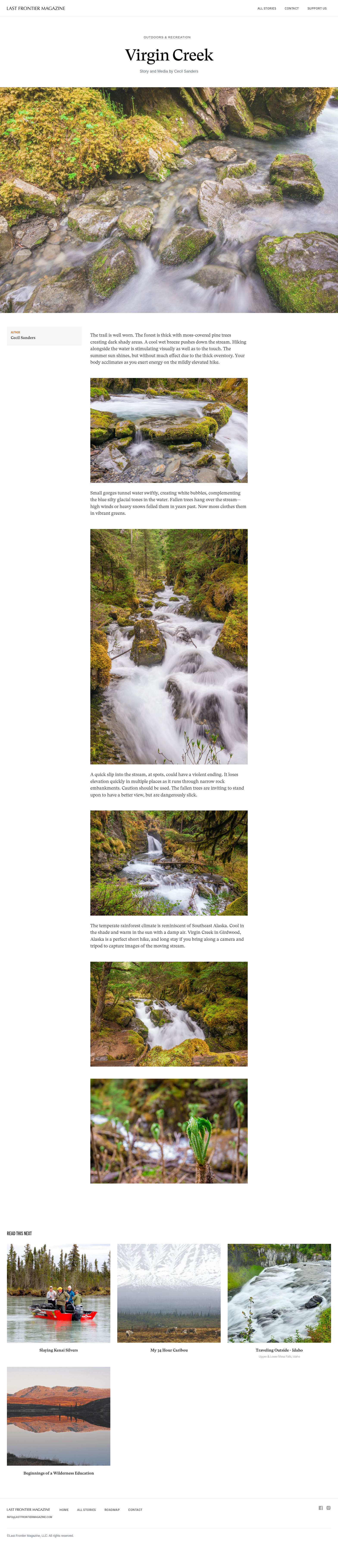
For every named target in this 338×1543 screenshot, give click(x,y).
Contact (292, 8)
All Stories (267, 8)
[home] (36, 8)
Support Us (317, 8)
